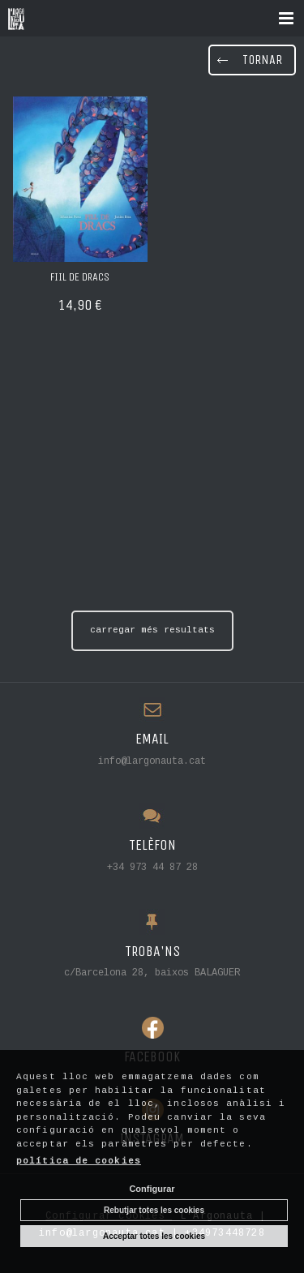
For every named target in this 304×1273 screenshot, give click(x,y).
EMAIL (152, 739)
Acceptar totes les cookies (154, 1236)
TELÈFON (152, 845)
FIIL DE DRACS (79, 277)
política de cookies (78, 1161)
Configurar (151, 1189)
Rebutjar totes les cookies (154, 1210)
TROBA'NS (152, 951)
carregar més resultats (152, 630)
